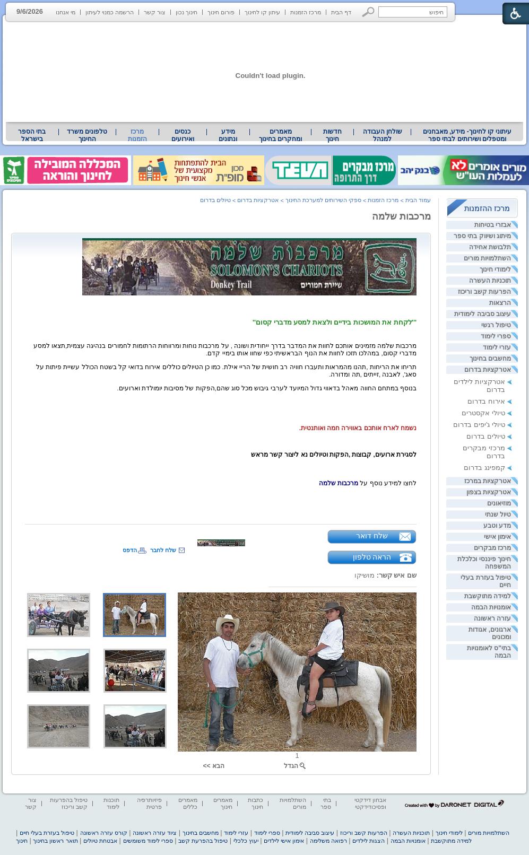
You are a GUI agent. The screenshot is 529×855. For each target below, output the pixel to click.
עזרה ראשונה (492, 618)
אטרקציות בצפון (488, 492)
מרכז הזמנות (305, 12)
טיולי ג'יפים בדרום (479, 425)
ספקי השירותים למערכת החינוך (323, 200)
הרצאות (500, 303)
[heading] (249, 264)
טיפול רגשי (496, 325)
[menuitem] (467, 135)
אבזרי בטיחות (492, 225)
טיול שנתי (498, 514)
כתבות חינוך (255, 803)
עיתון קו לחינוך (262, 12)
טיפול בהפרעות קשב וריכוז (69, 803)
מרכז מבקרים (492, 548)
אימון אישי (497, 536)
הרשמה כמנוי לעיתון (109, 12)
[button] (368, 12)
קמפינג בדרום (484, 468)
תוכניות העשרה (490, 280)
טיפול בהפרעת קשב (203, 840)
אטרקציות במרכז (487, 481)
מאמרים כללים (187, 803)
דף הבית (341, 12)
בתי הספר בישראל (32, 135)
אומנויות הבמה (491, 607)
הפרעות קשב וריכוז (484, 291)
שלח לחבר (163, 550)
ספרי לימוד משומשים (148, 840)
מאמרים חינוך (222, 803)
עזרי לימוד (497, 347)
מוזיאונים (499, 503)
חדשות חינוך (332, 135)
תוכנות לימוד (111, 803)
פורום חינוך (221, 12)
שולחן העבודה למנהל (382, 135)
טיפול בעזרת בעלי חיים (47, 833)
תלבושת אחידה (490, 247)
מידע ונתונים (228, 135)
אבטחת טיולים (100, 840)
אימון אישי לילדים (284, 840)
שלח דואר (372, 535)
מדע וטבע (497, 525)
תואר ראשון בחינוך (55, 840)
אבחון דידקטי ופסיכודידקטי (370, 803)
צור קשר (155, 12)
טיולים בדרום (485, 436)
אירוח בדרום (486, 401)
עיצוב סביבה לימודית (482, 314)
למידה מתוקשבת (487, 596)
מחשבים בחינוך (490, 358)
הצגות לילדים (368, 840)
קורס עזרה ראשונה (103, 833)
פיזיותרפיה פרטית (149, 803)
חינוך (22, 840)
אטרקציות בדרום (487, 369)
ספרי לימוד (496, 336)
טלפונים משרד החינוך (87, 135)
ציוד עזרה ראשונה (155, 833)
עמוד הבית (418, 200)
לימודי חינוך (495, 269)
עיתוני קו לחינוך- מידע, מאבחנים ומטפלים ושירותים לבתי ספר (467, 135)
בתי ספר (325, 803)
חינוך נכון (186, 12)
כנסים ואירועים (182, 135)
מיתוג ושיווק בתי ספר (482, 236)
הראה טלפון (372, 557)
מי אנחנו (65, 12)
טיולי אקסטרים (483, 413)
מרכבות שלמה (401, 216)
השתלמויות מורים (487, 258)
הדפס (130, 550)
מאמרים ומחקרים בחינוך (280, 135)
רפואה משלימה (328, 840)
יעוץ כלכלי (245, 840)
